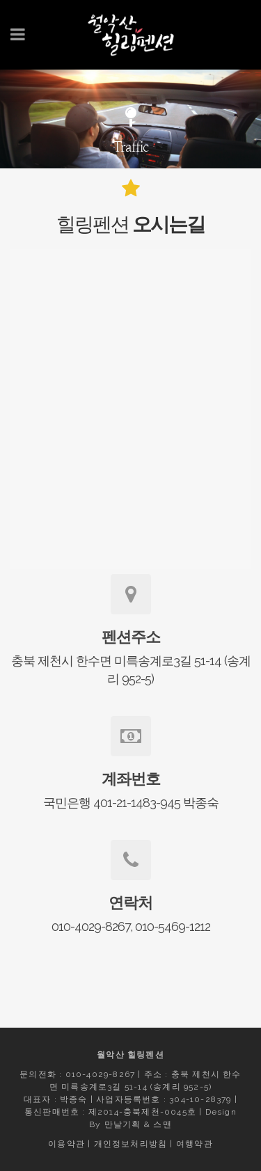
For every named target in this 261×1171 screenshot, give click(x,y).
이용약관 (66, 1144)
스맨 (162, 1124)
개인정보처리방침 (131, 1144)
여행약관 (194, 1144)
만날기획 (122, 1124)
